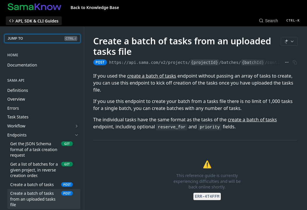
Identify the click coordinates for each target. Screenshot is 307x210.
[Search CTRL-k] (279, 20)
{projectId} (204, 62)
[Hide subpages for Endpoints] (76, 135)
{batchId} (253, 62)
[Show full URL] (287, 62)
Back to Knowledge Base (94, 7)
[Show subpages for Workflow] (76, 126)
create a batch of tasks (151, 76)
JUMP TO (42, 38)
